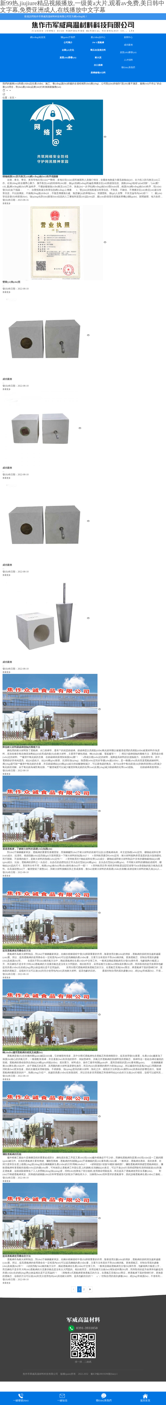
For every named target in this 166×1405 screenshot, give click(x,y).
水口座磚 (98, 65)
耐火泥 (98, 57)
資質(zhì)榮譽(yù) (68, 57)
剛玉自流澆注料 (98, 50)
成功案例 (128, 45)
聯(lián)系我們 (128, 67)
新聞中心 (128, 37)
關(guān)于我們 (68, 37)
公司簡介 (68, 42)
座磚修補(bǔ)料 (98, 72)
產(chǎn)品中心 (98, 37)
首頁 (12, 97)
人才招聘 (128, 60)
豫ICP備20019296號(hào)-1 (104, 1374)
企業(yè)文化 (68, 50)
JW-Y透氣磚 (98, 42)
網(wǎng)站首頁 (37, 37)
